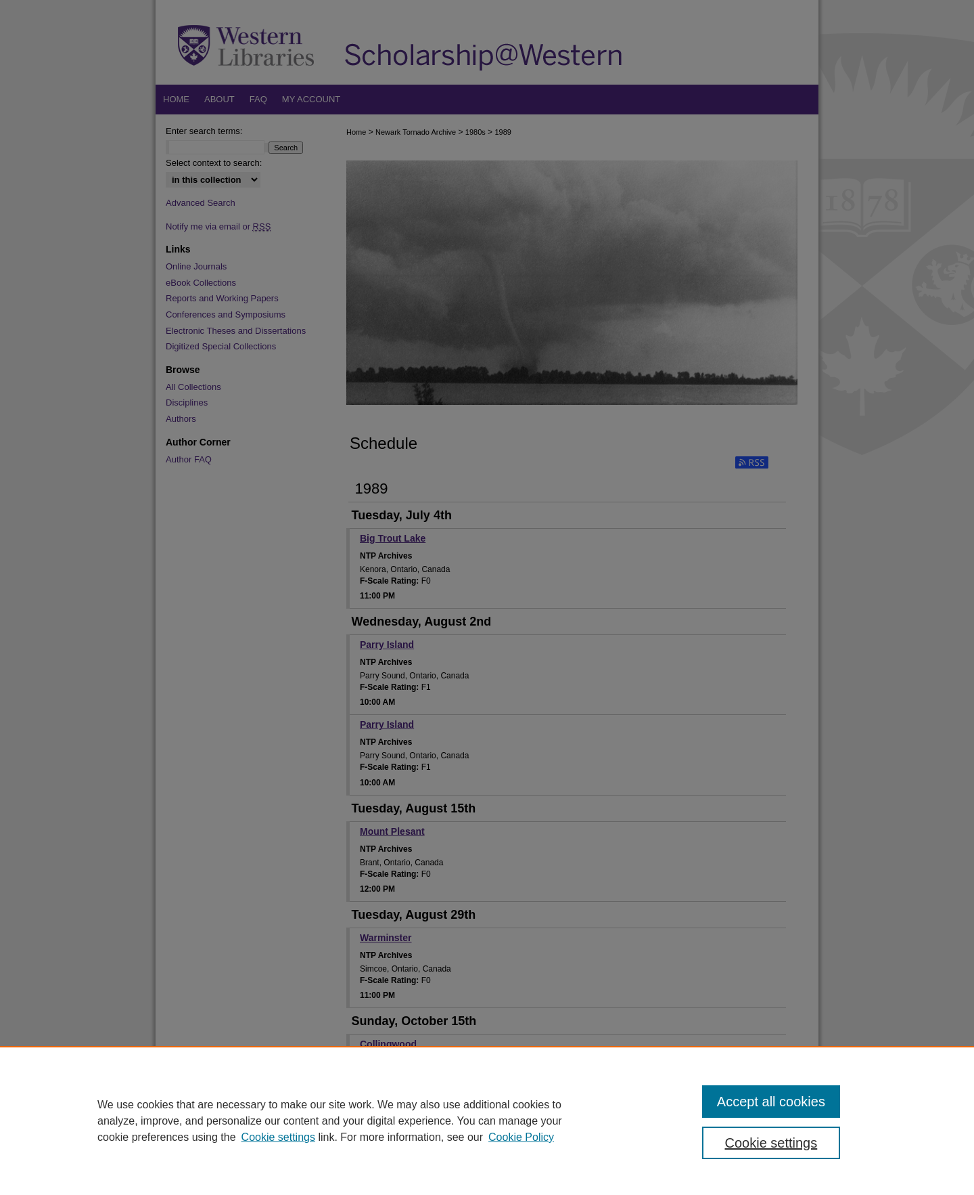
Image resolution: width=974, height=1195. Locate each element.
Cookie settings (278, 1137)
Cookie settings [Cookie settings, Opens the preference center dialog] (771, 1142)
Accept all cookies (771, 1101)
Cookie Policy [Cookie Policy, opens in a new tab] (521, 1137)
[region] (487, 1120)
